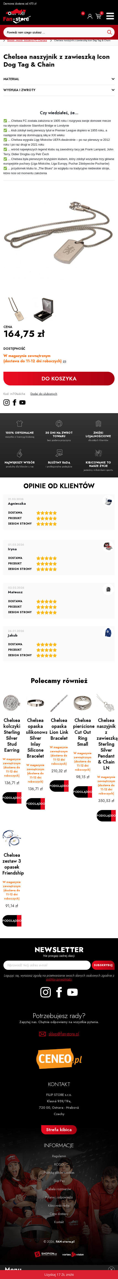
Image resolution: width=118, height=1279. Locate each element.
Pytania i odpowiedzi (59, 1197)
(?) (64, 361)
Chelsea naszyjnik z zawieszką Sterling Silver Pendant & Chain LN (107, 744)
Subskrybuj (103, 965)
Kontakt (59, 1222)
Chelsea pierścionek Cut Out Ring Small (84, 732)
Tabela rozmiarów (59, 1189)
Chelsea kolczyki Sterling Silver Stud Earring (11, 735)
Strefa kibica (59, 1130)
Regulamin (59, 1156)
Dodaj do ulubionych (44, 394)
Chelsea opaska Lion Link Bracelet (58, 729)
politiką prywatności (59, 979)
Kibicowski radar (59, 1205)
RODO (59, 1164)
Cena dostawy (59, 1213)
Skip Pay (59, 1181)
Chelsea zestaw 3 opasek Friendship (13, 864)
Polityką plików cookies (59, 1172)
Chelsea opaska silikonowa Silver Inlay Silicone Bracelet (36, 738)
